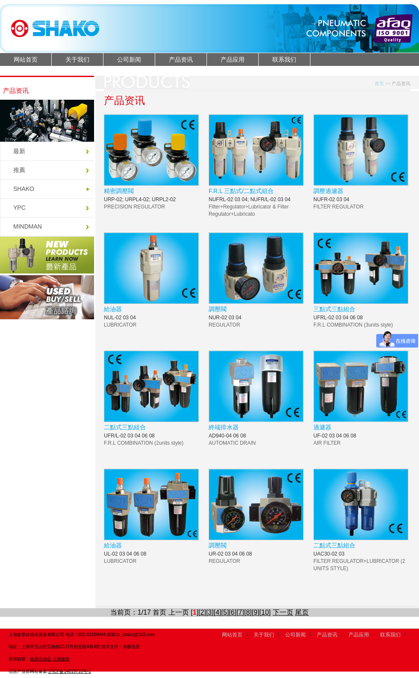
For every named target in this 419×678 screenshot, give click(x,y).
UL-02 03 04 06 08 (125, 554)
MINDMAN (27, 226)
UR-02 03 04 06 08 (230, 554)
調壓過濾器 (328, 190)
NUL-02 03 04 (120, 318)
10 (265, 612)
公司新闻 (129, 59)
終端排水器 (224, 427)
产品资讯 (181, 59)
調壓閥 (218, 309)
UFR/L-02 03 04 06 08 (129, 436)
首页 (379, 83)
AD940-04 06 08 (227, 436)
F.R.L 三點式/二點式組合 (241, 190)
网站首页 (26, 59)
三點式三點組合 (334, 309)
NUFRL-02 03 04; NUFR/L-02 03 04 (249, 199)
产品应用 (233, 59)
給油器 (113, 309)
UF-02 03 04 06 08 (334, 436)
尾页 (302, 612)
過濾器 (322, 427)
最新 (19, 151)
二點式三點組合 (125, 427)
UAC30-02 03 (329, 554)
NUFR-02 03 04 (331, 199)
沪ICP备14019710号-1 (69, 671)
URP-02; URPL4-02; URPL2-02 (140, 199)
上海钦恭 (61, 659)
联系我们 (284, 59)
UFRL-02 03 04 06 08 (338, 318)
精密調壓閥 (119, 190)
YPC (19, 207)
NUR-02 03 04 (225, 318)
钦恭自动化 (40, 659)
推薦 (19, 170)
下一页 (283, 612)
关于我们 (77, 59)
